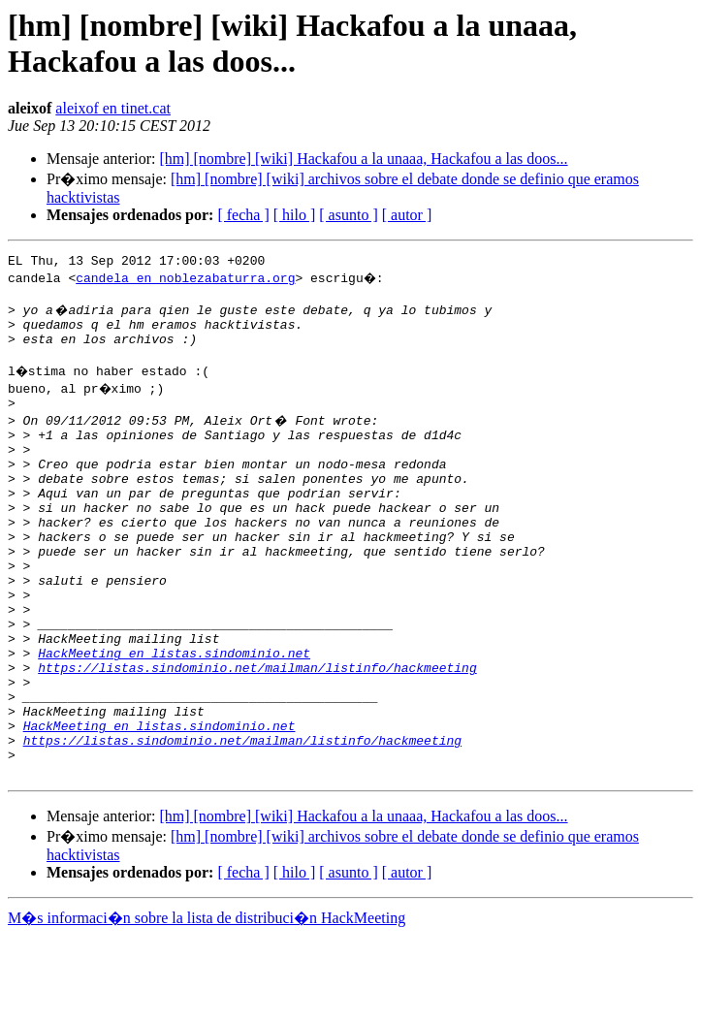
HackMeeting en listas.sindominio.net (174, 716)
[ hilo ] (294, 215)
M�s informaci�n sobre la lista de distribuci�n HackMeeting (206, 1005)
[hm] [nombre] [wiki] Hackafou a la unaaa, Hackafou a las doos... (363, 158)
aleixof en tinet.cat (113, 108)
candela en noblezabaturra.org (185, 280)
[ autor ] (407, 215)
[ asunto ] (348, 215)
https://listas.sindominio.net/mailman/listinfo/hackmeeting (257, 734)
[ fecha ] (243, 215)
